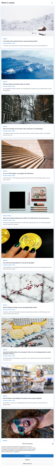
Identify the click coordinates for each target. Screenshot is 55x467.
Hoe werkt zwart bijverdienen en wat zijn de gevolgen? (19, 263)
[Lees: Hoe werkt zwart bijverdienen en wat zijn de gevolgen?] (27, 243)
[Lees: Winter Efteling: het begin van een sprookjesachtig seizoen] (27, 288)
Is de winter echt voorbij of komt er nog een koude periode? (20, 41)
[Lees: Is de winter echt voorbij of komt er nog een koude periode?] (27, 21)
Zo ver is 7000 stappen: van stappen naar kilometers (18, 173)
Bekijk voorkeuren (27, 463)
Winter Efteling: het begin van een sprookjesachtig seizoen (20, 307)
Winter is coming (7, 3)
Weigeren (27, 459)
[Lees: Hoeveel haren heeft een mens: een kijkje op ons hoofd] (27, 423)
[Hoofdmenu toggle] (52, 2)
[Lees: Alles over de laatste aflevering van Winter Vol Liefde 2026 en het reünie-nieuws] (27, 198)
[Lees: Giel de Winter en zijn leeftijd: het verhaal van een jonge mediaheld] (27, 379)
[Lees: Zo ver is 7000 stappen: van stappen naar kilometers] (27, 154)
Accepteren (27, 455)
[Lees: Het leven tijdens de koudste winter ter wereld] (27, 64)
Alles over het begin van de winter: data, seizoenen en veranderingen (23, 129)
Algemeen (5, 38)
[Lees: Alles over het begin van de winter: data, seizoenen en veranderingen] (27, 109)
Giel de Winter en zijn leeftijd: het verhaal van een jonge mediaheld (22, 398)
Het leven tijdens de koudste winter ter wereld (16, 84)
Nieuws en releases (7, 215)
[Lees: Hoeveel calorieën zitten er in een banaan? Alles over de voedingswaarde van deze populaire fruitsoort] (27, 332)
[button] (53, 443)
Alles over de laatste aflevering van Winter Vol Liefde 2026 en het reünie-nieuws (26, 218)
